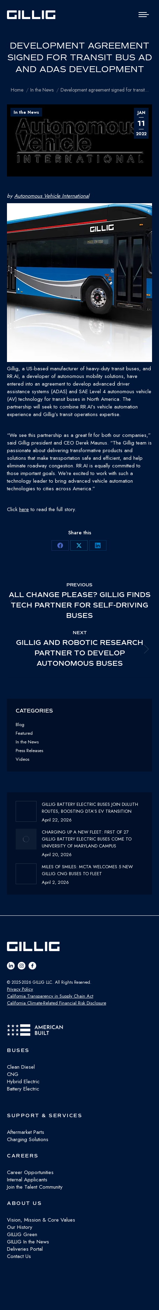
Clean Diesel (21, 1067)
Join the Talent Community (35, 1187)
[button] (79, 284)
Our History (19, 1227)
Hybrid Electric (23, 1081)
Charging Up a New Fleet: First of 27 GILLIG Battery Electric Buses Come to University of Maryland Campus (87, 839)
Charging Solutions (27, 1139)
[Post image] (26, 811)
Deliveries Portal (25, 1249)
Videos (22, 759)
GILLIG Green (22, 1234)
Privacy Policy (20, 989)
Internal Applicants (27, 1179)
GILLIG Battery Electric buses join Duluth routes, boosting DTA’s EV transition (90, 808)
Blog (20, 724)
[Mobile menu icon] (143, 14)
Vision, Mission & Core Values (41, 1220)
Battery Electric (23, 1089)
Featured (24, 733)
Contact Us (19, 1256)
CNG (12, 1074)
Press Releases (29, 750)
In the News (26, 112)
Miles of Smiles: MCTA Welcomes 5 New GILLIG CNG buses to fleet (87, 870)
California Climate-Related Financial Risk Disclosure (56, 1003)
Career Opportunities (30, 1172)
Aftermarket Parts (25, 1132)
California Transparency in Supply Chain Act (50, 996)
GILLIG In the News (28, 1242)
